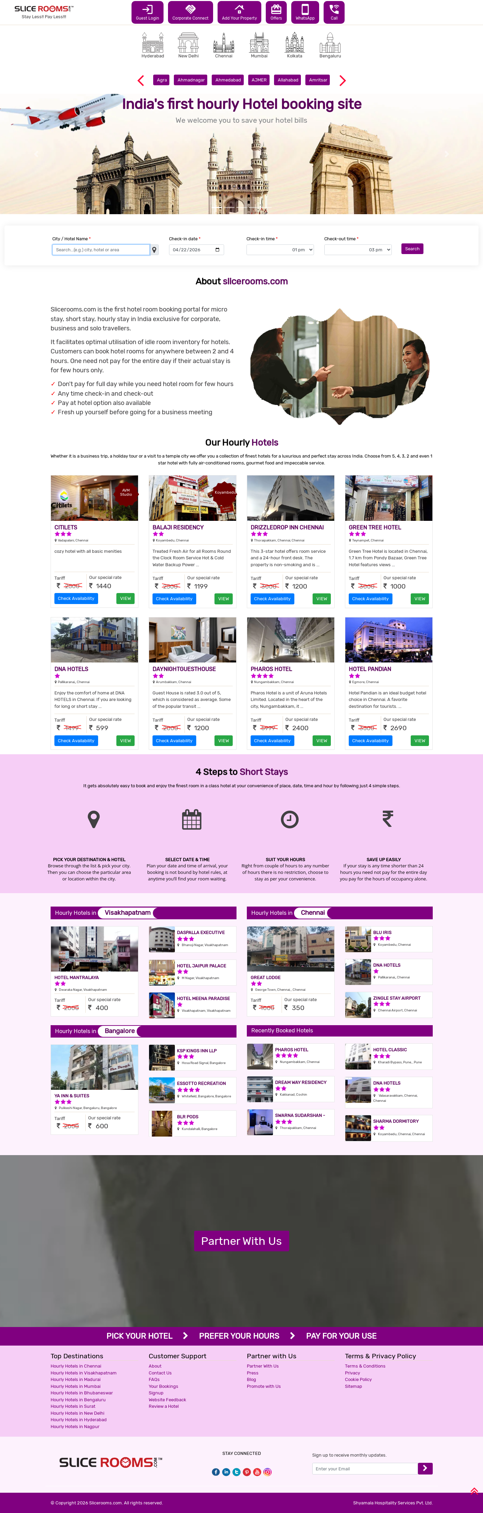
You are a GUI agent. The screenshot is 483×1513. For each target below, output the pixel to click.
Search (412, 248)
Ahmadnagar (191, 80)
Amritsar (318, 80)
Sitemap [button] (353, 1386)
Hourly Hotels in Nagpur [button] (75, 1426)
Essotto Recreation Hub (201, 1086)
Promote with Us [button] (264, 1386)
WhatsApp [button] (305, 12)
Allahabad (288, 80)
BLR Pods (187, 1116)
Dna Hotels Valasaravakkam (393, 1086)
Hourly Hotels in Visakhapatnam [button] (84, 1372)
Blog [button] (251, 1379)
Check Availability (76, 598)
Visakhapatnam (128, 913)
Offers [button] (276, 12)
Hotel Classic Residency (390, 1052)
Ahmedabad (228, 80)
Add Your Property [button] (239, 12)
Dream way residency (300, 1082)
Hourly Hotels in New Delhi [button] (77, 1413)
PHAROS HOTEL (271, 669)
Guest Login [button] (147, 12)
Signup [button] (156, 1392)
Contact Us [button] (160, 1372)
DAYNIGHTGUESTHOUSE (184, 669)
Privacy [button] (352, 1372)
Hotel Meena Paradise (203, 998)
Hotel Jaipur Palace (201, 965)
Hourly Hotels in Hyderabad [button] (79, 1419)
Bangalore (120, 1031)
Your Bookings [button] (163, 1386)
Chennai (313, 913)
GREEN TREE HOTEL (375, 527)
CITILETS (65, 527)
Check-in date (185, 238)
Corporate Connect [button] (190, 12)
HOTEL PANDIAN (370, 669)
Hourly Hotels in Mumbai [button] (76, 1386)
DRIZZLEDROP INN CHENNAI (287, 527)
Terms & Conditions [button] (365, 1366)
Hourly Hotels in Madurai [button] (76, 1379)
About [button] (155, 1366)
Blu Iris (382, 932)
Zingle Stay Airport (397, 998)
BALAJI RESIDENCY (178, 527)
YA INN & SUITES (71, 1095)
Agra (162, 80)
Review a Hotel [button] (164, 1406)
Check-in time (262, 238)
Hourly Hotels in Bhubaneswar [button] (82, 1392)
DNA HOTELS (71, 669)
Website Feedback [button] (167, 1399)
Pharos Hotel (291, 1049)
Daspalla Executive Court (201, 935)
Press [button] (253, 1372)
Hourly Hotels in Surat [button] (73, 1406)
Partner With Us (241, 1240)
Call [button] (334, 12)
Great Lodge (266, 977)
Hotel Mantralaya (76, 977)
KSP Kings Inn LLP (197, 1050)
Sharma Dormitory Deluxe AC (396, 1124)
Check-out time (341, 238)
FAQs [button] (154, 1379)
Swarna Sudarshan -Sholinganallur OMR (300, 1118)
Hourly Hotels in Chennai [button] (76, 1366)
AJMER (259, 80)
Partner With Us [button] (263, 1366)
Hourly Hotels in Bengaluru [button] (78, 1399)
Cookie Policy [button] (358, 1379)
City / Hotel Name (71, 238)
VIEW (125, 598)
